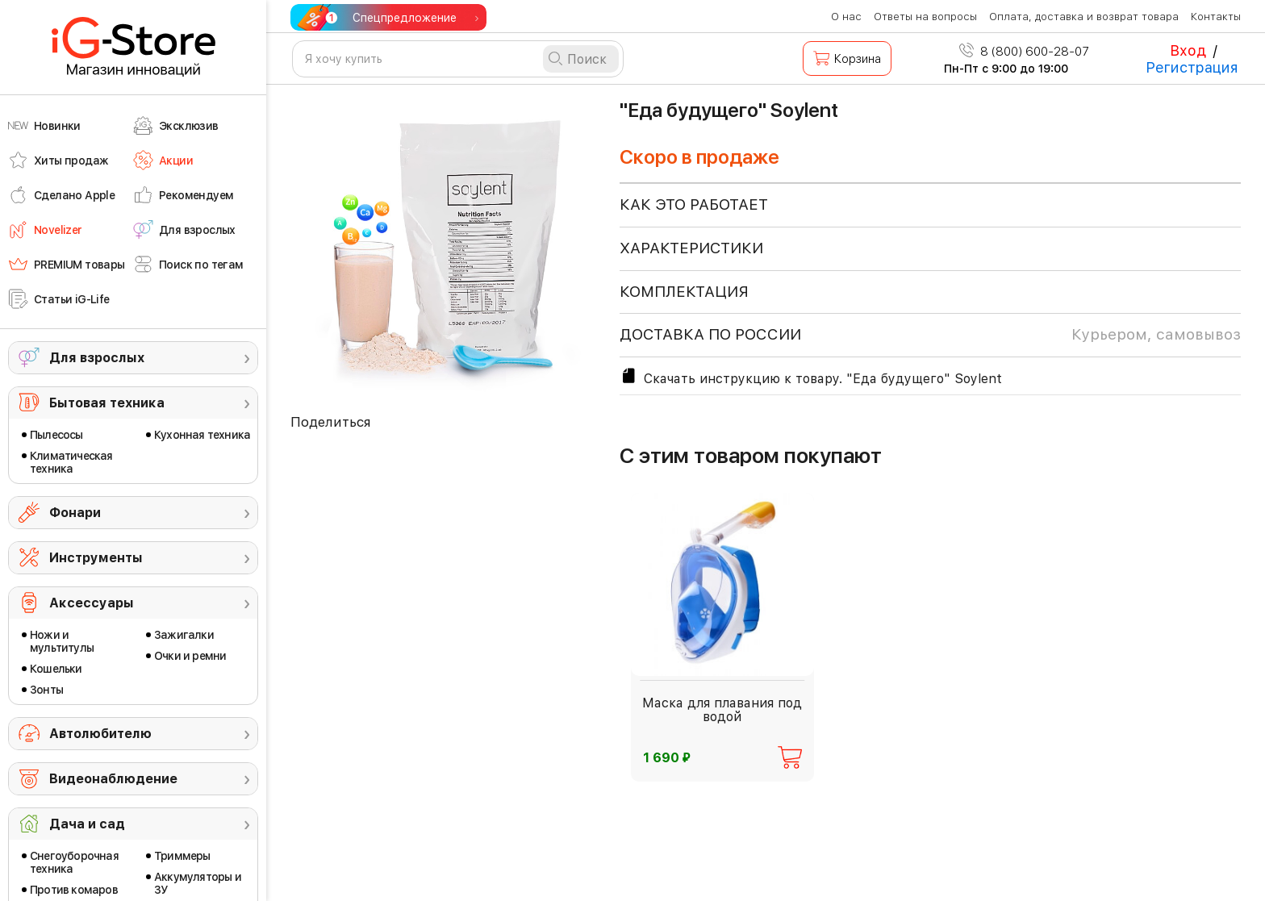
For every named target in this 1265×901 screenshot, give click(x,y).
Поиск (587, 59)
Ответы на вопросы (925, 16)
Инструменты (96, 557)
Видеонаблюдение (113, 778)
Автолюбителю (100, 733)
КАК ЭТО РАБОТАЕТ (694, 204)
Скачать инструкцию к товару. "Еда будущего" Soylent (811, 376)
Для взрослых (96, 357)
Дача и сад (87, 824)
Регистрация (1192, 67)
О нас (846, 16)
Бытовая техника (107, 403)
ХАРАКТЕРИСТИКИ (691, 248)
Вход (1188, 50)
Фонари (75, 512)
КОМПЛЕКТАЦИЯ (684, 291)
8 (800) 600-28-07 (1024, 51)
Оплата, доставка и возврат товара (1084, 16)
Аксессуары (91, 603)
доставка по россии (930, 334)
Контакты (1216, 16)
